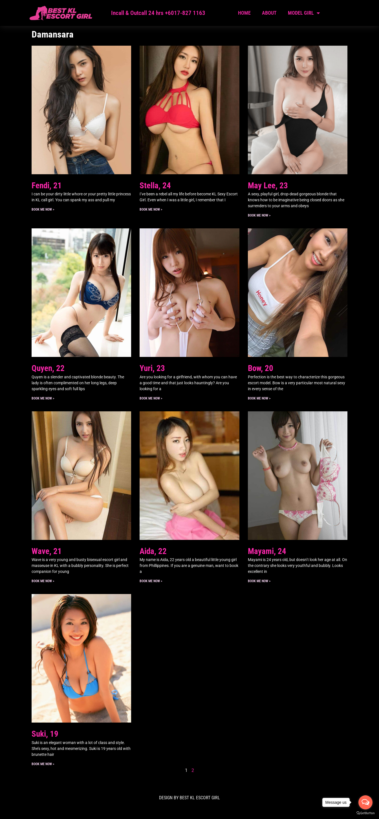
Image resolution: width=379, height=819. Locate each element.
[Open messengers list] (365, 802)
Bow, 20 (260, 368)
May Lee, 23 (268, 185)
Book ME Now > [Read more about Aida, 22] (151, 581)
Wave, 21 (47, 551)
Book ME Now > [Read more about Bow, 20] (259, 398)
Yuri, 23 (152, 368)
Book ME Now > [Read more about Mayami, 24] (259, 581)
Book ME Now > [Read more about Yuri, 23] (151, 398)
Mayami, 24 (267, 551)
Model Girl (304, 13)
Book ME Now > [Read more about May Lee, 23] (259, 215)
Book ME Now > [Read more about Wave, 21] (43, 581)
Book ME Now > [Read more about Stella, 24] (151, 209)
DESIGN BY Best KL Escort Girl (189, 797)
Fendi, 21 (47, 185)
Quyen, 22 (48, 368)
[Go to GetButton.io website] (365, 813)
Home (244, 13)
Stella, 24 (155, 185)
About (269, 13)
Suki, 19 (45, 734)
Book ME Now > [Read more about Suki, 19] (43, 764)
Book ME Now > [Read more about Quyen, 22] (43, 398)
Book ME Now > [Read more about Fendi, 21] (43, 209)
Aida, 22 (153, 551)
